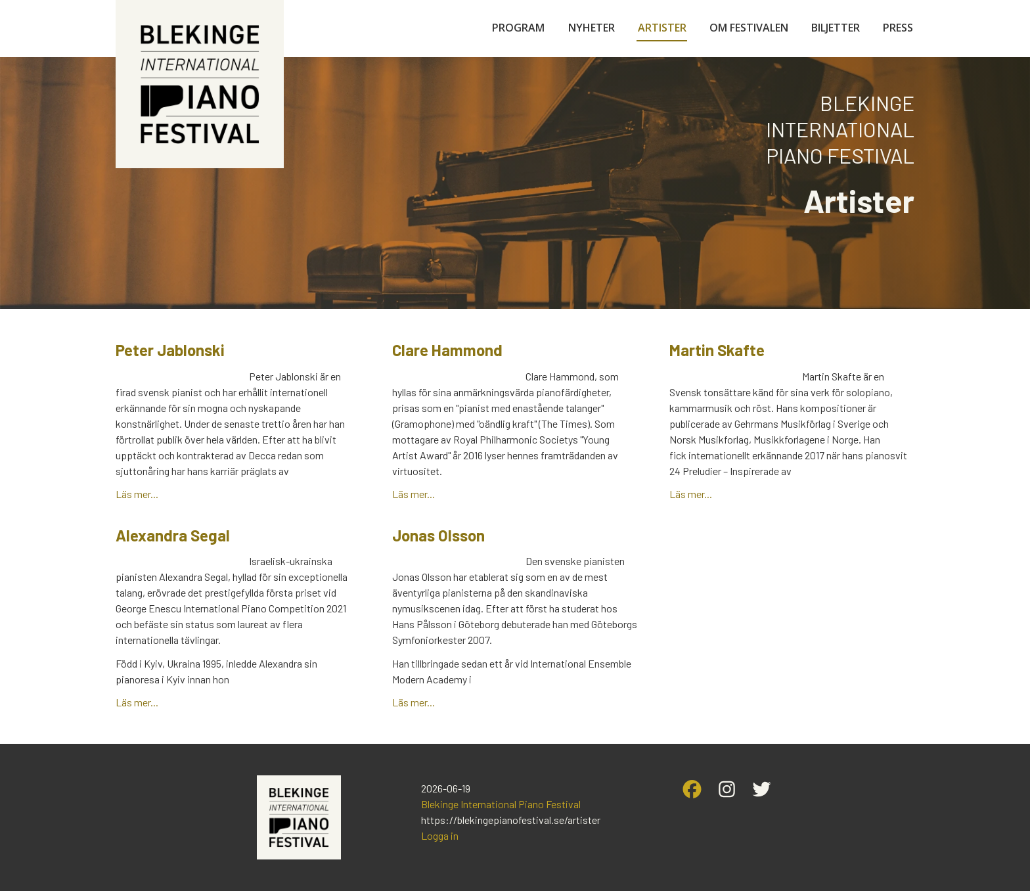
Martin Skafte (717, 349)
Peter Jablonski (170, 349)
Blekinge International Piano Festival (501, 804)
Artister (662, 27)
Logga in (440, 835)
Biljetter (835, 27)
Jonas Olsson (438, 535)
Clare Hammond (447, 349)
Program (518, 27)
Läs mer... (137, 494)
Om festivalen (748, 27)
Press (898, 27)
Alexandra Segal (173, 535)
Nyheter (591, 27)
